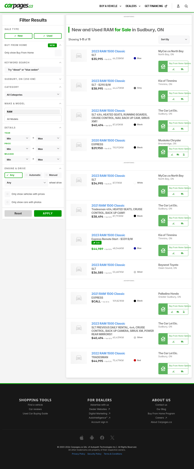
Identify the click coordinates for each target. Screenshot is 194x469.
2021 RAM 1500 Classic (108, 205)
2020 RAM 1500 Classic (108, 140)
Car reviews (35, 409)
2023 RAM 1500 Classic (108, 51)
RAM (33, 111)
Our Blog (161, 409)
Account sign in (99, 422)
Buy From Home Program (161, 413)
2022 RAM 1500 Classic (108, 111)
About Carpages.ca (161, 422)
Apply (48, 213)
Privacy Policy (78, 454)
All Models (33, 119)
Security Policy (95, 454)
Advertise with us (99, 404)
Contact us (161, 404)
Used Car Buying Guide (35, 413)
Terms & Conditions (113, 454)
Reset (18, 213)
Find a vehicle (35, 404)
